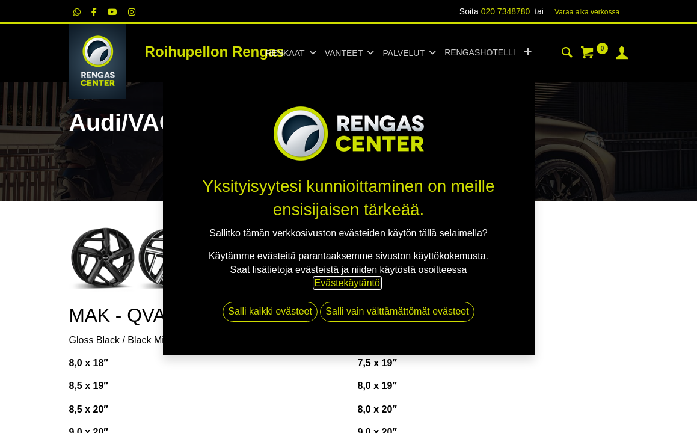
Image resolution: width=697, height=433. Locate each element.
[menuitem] (479, 53)
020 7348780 (505, 11)
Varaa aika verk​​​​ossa (586, 12)
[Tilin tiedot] (621, 54)
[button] (528, 53)
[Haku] (567, 54)
